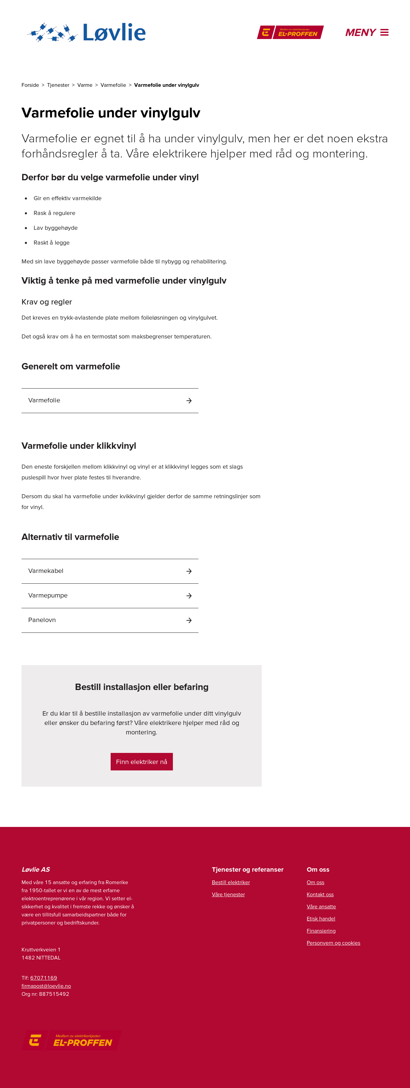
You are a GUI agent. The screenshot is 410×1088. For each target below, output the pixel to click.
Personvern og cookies (333, 943)
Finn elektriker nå (141, 761)
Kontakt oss (320, 894)
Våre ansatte (321, 906)
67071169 (43, 978)
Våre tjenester (228, 894)
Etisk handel (321, 918)
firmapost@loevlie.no (46, 986)
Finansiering (321, 931)
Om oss (315, 882)
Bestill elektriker (231, 882)
